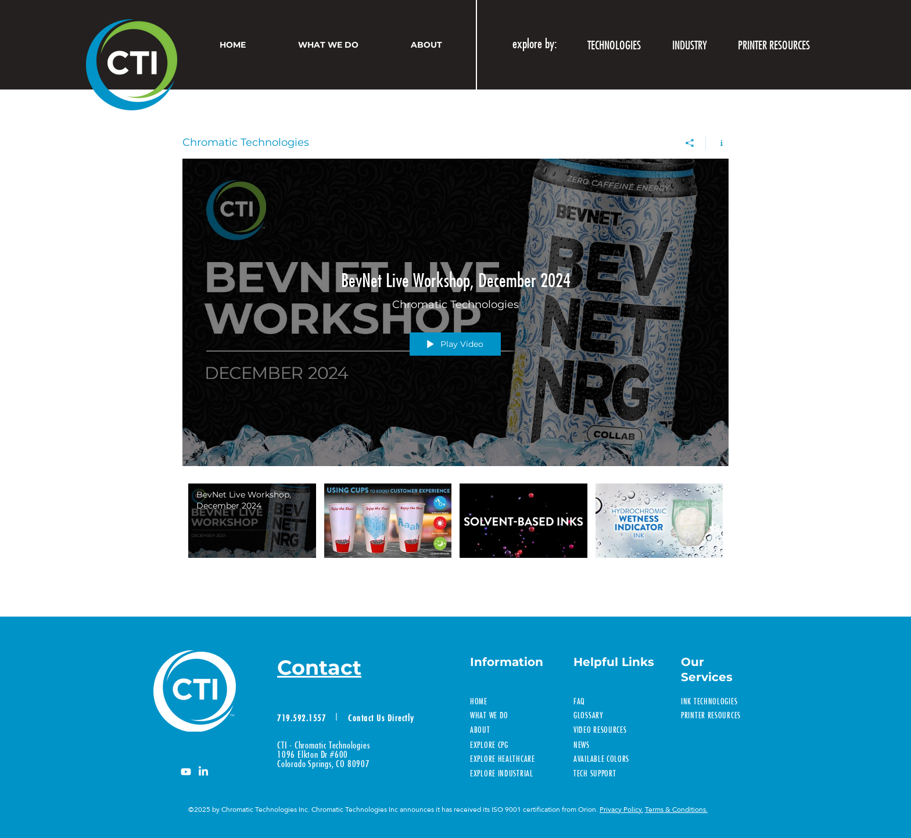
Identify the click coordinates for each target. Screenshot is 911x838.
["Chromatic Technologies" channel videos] (455, 532)
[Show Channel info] (717, 143)
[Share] (690, 143)
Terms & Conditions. (676, 809)
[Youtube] (186, 772)
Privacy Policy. (621, 809)
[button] (689, 44)
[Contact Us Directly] (382, 717)
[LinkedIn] (203, 772)
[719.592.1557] (302, 717)
